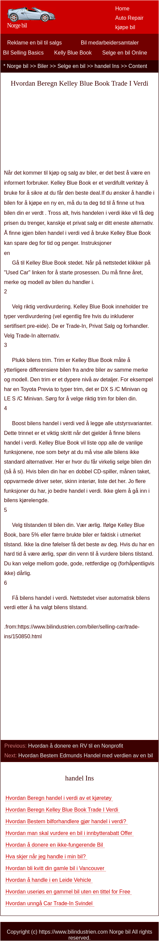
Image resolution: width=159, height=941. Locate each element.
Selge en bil (71, 66)
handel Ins (107, 66)
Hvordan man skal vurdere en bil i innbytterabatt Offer (69, 833)
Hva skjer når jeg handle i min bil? (46, 856)
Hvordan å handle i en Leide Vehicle (49, 880)
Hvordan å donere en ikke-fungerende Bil (54, 845)
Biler (42, 66)
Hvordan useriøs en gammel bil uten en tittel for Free (68, 892)
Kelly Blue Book (73, 53)
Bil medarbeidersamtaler (110, 42)
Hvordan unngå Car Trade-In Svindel (49, 903)
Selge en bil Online (124, 53)
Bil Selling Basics (23, 53)
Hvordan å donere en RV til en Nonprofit (76, 746)
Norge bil (17, 66)
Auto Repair (129, 18)
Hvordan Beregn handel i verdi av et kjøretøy (59, 798)
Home (122, 8)
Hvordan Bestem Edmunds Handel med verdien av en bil (86, 755)
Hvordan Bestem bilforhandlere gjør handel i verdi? (66, 821)
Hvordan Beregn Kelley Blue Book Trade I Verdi (62, 810)
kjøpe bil (125, 27)
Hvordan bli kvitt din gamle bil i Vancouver (55, 868)
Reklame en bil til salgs (34, 42)
